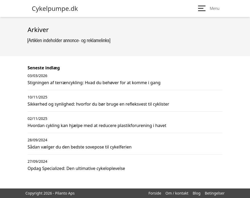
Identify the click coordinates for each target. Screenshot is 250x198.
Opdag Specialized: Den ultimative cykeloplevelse (76, 168)
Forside (154, 193)
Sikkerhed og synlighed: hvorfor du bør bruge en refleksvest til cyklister (98, 104)
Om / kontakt (177, 193)
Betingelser (215, 193)
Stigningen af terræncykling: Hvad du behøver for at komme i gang (94, 83)
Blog (196, 193)
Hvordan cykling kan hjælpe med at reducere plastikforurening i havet (97, 125)
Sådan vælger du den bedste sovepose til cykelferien (80, 147)
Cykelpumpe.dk (55, 8)
